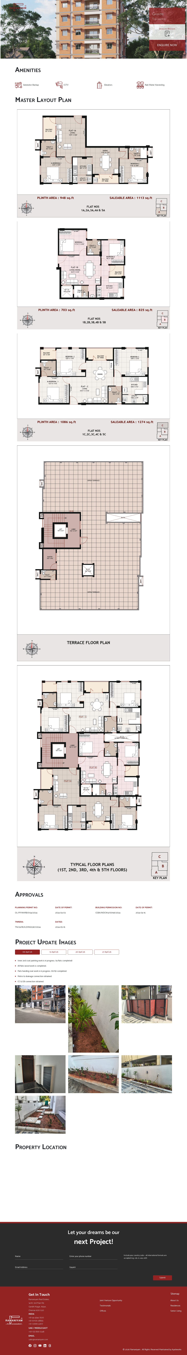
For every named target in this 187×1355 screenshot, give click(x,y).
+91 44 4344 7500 (36, 1317)
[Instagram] (35, 1346)
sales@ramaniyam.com (38, 1339)
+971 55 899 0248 (36, 1331)
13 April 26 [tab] (53, 952)
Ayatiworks (176, 1349)
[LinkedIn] (44, 1346)
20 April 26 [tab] (80, 952)
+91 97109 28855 (36, 1320)
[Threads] (49, 1346)
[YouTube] (40, 1346)
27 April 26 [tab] (106, 952)
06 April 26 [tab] (27, 952)
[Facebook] (30, 1346)
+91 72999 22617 (36, 1324)
